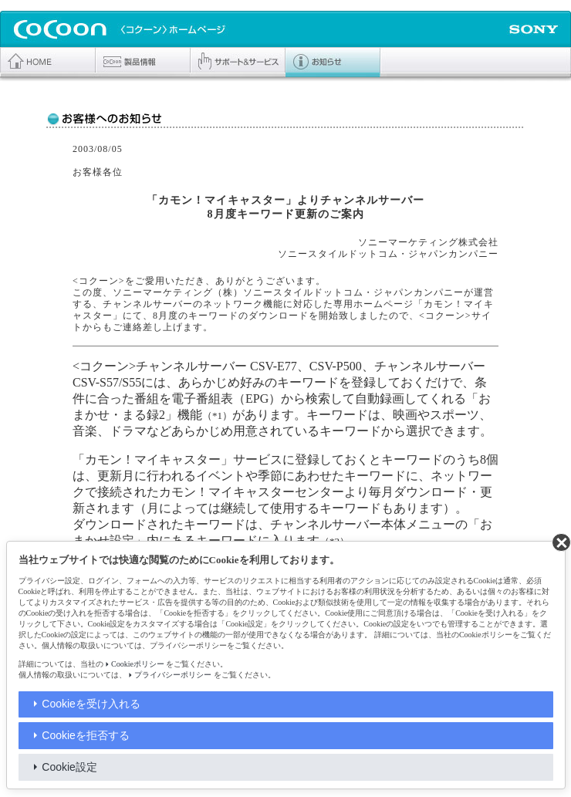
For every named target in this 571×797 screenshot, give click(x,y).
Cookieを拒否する (86, 735)
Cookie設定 (69, 767)
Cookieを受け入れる (91, 703)
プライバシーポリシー (172, 674)
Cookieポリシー (137, 664)
